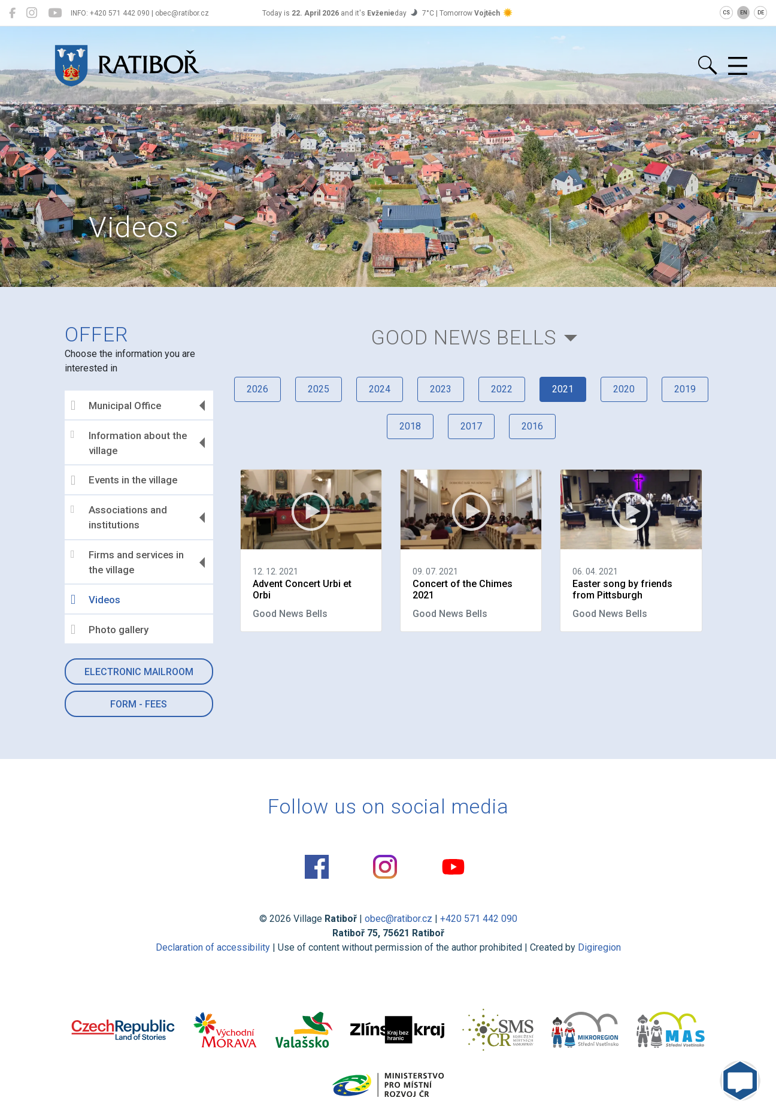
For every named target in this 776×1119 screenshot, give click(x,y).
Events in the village (124, 480)
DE (760, 13)
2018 (410, 426)
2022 (502, 389)
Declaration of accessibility (213, 947)
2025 (318, 389)
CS (726, 13)
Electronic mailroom (138, 672)
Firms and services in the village (127, 562)
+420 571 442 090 (478, 918)
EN (743, 13)
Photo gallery (109, 629)
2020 (624, 389)
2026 (257, 389)
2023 (440, 389)
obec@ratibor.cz (398, 918)
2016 (532, 426)
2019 (685, 389)
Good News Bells (463, 337)
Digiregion (599, 947)
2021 (563, 389)
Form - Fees (138, 704)
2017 (471, 426)
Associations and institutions (119, 517)
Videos (95, 599)
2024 (379, 389)
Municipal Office (116, 405)
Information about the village (129, 442)
